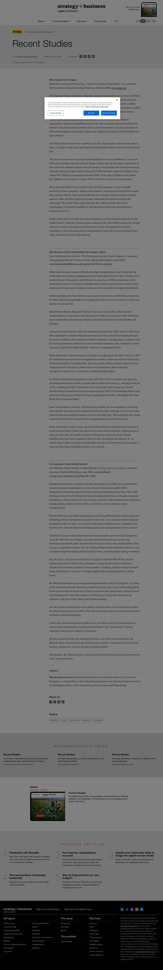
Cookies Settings (55, 113)
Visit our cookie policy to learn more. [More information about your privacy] (96, 106)
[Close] (117, 99)
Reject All (91, 113)
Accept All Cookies (108, 113)
